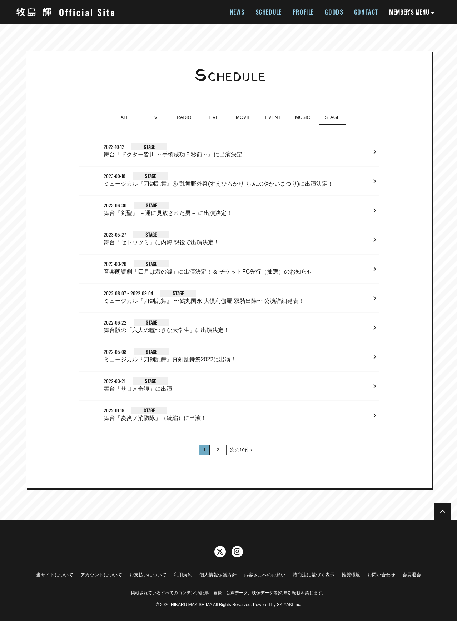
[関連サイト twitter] (220, 551)
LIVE (214, 117)
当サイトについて (54, 574)
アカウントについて (101, 574)
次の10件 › (241, 449)
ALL (124, 117)
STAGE (332, 117)
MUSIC (302, 117)
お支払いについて (148, 574)
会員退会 (411, 574)
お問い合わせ (381, 574)
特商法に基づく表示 (313, 574)
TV (154, 117)
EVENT (272, 117)
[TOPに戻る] (442, 511)
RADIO (184, 117)
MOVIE (243, 117)
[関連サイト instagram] (237, 551)
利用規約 (183, 574)
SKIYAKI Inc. (289, 604)
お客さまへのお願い (264, 574)
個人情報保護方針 (218, 574)
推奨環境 (351, 574)
